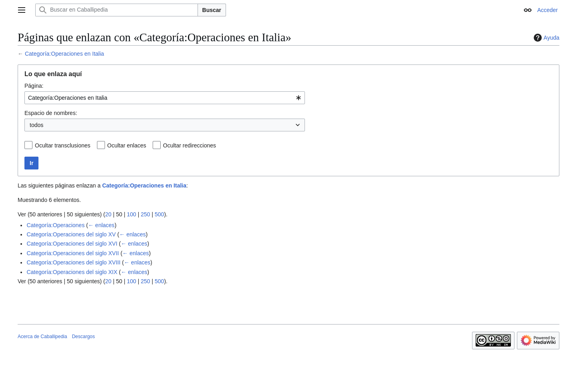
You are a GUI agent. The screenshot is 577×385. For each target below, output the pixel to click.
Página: (33, 86)
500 (159, 214)
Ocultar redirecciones (189, 145)
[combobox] (164, 97)
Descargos (83, 336)
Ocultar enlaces (126, 145)
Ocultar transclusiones (63, 145)
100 (131, 214)
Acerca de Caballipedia (42, 336)
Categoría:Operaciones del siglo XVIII (73, 262)
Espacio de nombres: (50, 113)
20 (108, 214)
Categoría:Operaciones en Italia (64, 53)
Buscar (211, 10)
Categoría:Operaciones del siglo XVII (72, 253)
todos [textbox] (36, 125)
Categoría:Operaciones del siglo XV (71, 234)
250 (145, 214)
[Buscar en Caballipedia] (116, 10)
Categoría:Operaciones (55, 225)
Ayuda (545, 38)
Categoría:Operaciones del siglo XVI (71, 243)
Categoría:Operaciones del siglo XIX (71, 272)
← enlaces (101, 225)
